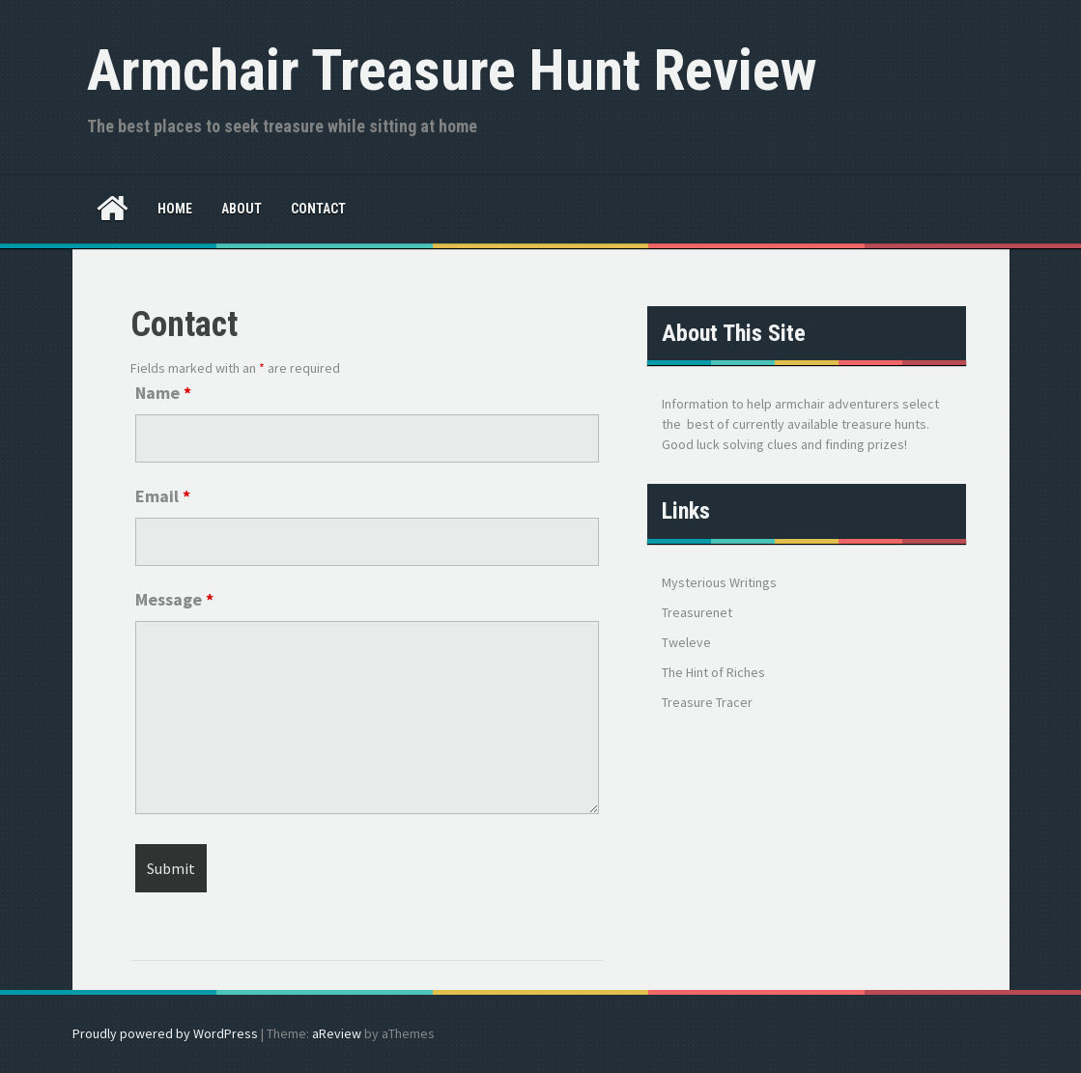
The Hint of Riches (713, 672)
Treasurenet (697, 612)
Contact (318, 208)
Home (174, 208)
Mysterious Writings (719, 582)
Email (162, 496)
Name (163, 392)
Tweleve (686, 642)
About (241, 208)
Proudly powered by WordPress (165, 1033)
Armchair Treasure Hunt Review (452, 70)
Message (174, 599)
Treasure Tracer (707, 702)
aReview (336, 1033)
